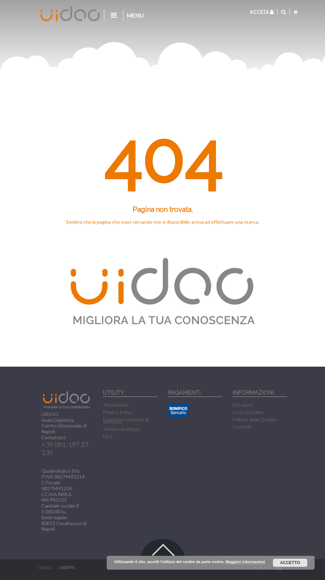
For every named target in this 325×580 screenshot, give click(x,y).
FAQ (108, 436)
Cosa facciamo (248, 412)
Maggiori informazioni (245, 562)
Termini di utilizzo (121, 429)
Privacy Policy (117, 412)
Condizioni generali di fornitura (126, 420)
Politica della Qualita (254, 419)
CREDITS (66, 567)
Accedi (262, 12)
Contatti (241, 426)
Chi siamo (242, 405)
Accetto (290, 562)
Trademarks (115, 405)
